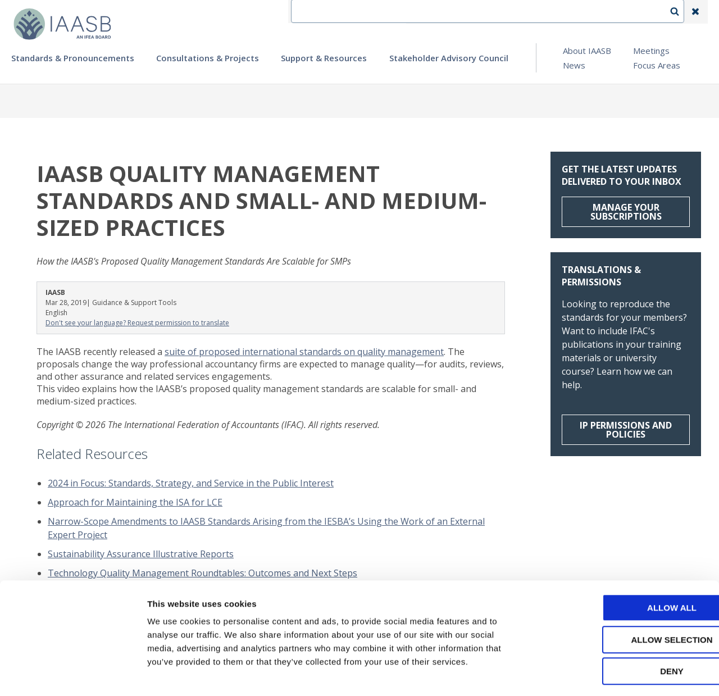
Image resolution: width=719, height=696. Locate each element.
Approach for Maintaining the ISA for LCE (135, 502)
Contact (467, 12)
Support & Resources (324, 57)
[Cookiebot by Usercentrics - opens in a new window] (73, 674)
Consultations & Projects (207, 57)
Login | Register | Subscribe (605, 12)
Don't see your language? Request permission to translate (137, 322)
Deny (625, 625)
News (574, 65)
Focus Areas (656, 65)
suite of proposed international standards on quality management (304, 351)
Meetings (651, 50)
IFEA (424, 12)
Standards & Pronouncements (72, 57)
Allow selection (625, 593)
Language (519, 12)
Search (680, 12)
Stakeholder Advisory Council (448, 57)
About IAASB (587, 50)
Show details (589, 674)
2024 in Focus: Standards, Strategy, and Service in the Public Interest (191, 483)
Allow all (625, 561)
